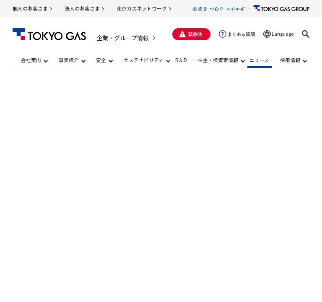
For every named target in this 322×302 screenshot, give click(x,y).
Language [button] (282, 33)
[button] (305, 34)
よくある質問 (241, 34)
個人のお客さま (30, 8)
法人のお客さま (82, 8)
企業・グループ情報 (122, 38)
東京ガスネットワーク (142, 8)
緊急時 (195, 34)
